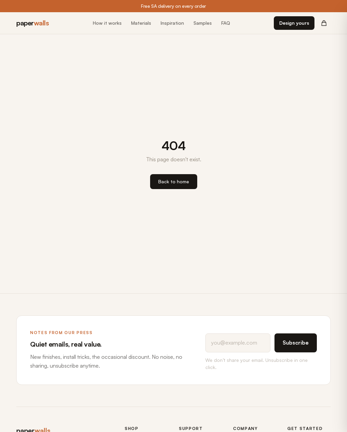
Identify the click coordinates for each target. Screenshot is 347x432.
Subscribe (296, 342)
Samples (202, 23)
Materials (141, 23)
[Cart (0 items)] (324, 23)
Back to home (173, 181)
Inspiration (172, 23)
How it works (107, 23)
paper (32, 23)
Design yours (294, 23)
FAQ (225, 23)
